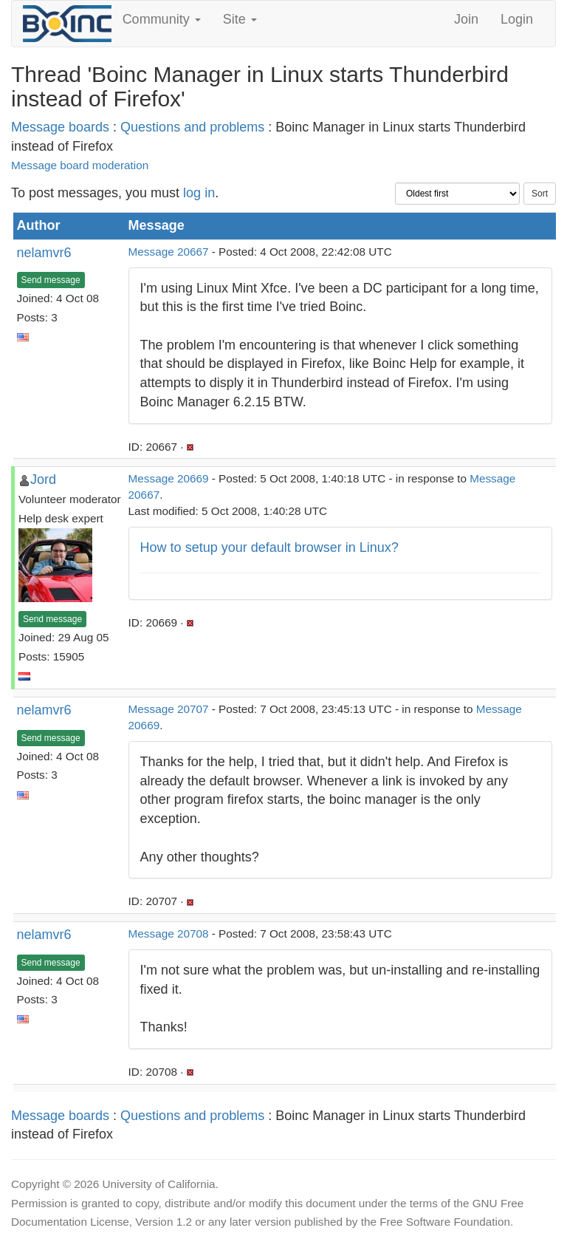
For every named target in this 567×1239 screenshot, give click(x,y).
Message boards (60, 127)
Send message (50, 280)
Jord (43, 479)
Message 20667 (168, 251)
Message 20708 (168, 933)
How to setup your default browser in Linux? (269, 547)
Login (517, 19)
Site (240, 19)
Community (162, 19)
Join (466, 19)
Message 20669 (168, 478)
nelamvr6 (44, 252)
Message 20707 (168, 709)
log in (199, 192)
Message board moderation (79, 165)
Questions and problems (192, 127)
